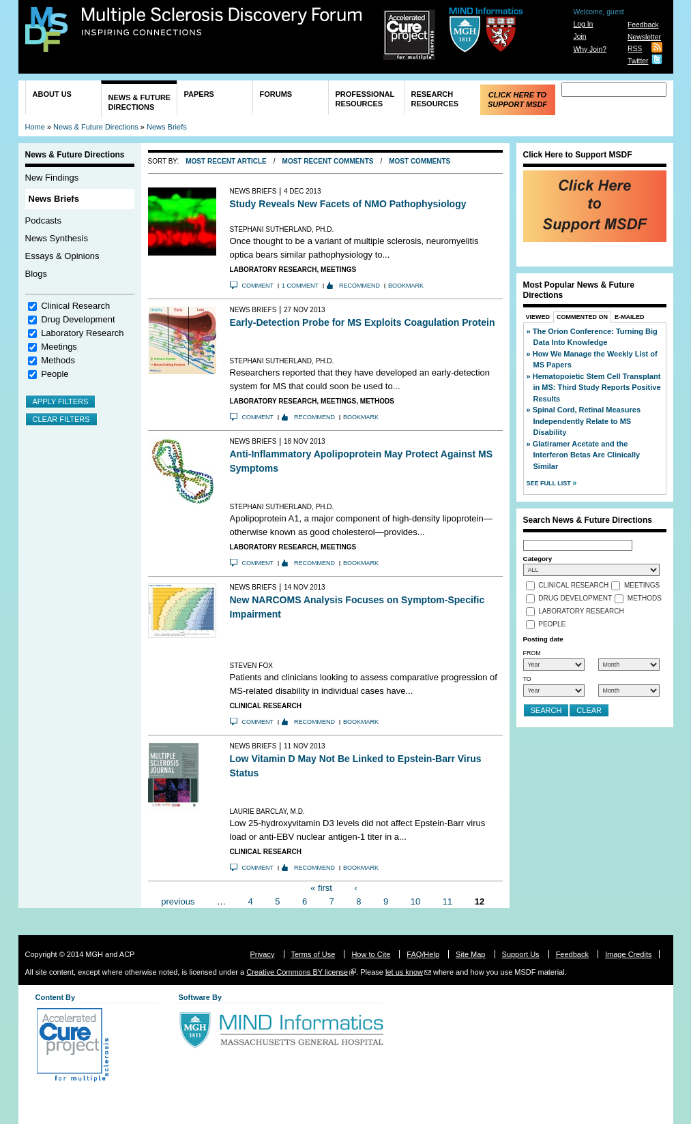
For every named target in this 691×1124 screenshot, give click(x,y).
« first (321, 888)
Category (538, 558)
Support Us (521, 954)
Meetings (59, 346)
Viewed (538, 317)
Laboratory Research (82, 333)
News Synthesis (56, 238)
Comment (258, 285)
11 (447, 901)
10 (415, 901)
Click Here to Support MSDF (517, 99)
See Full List (550, 483)
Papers (199, 94)
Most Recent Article (226, 161)
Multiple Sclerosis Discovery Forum (222, 22)
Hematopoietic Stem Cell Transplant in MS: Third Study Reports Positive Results (597, 387)
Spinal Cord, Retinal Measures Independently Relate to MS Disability (587, 421)
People (54, 374)
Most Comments (419, 161)
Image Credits (628, 954)
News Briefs (167, 127)
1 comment (300, 285)
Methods (58, 360)
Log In (583, 24)
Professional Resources (365, 99)
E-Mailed (630, 317)
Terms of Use (313, 954)
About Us (52, 94)
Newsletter (644, 37)
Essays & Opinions (62, 256)
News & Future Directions (139, 102)
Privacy (262, 954)
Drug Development (78, 319)
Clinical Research (75, 306)
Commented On (582, 317)
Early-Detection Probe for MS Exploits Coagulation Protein (362, 322)
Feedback (643, 25)
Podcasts (43, 220)
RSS (635, 48)
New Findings (52, 177)
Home (35, 127)
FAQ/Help (423, 954)
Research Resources (435, 99)
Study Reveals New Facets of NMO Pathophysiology (348, 203)
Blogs (36, 274)
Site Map (470, 954)
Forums (276, 94)
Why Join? (589, 49)
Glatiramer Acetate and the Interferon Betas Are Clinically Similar (587, 455)
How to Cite (370, 954)
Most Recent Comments (328, 161)
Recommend (359, 285)
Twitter (638, 61)
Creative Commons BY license (297, 972)
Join (579, 36)
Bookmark (406, 285)
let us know (404, 972)
